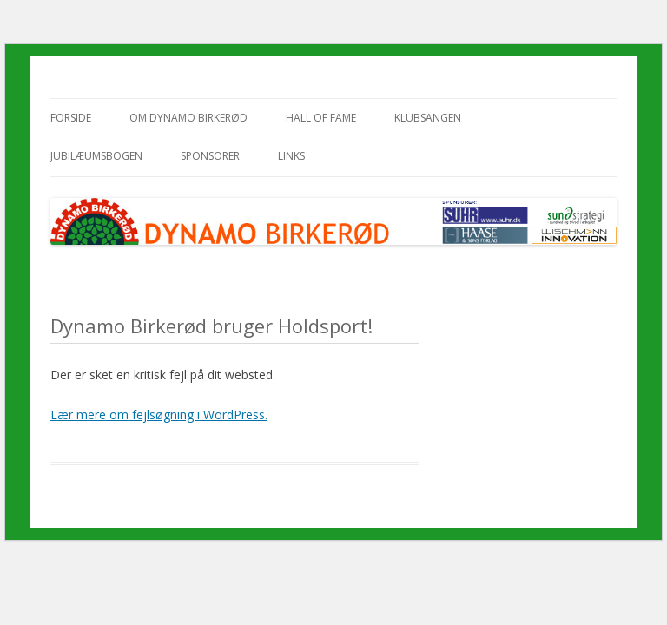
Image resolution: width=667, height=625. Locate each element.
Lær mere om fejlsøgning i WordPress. (158, 414)
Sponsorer (210, 155)
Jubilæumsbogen (96, 155)
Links (291, 155)
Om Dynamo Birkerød (188, 117)
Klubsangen (427, 117)
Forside (70, 117)
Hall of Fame (321, 117)
